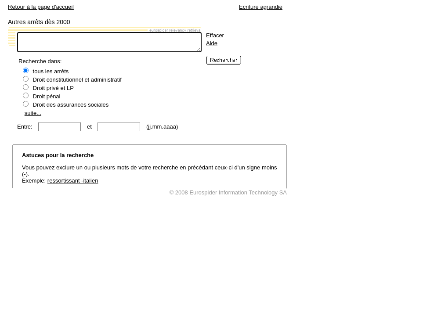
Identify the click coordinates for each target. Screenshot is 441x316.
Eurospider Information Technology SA (238, 192)
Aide (211, 43)
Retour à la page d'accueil (41, 7)
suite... (33, 113)
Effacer (215, 35)
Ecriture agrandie (260, 7)
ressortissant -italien (72, 180)
